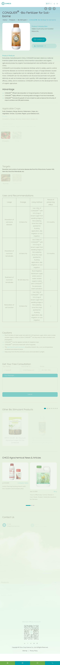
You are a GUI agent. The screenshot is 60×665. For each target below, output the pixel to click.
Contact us (39, 40)
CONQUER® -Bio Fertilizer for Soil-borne (42, 20)
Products (12, 20)
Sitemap (24, 651)
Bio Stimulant (22, 20)
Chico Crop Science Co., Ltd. (27, 648)
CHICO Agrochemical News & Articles (22, 458)
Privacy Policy (34, 651)
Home (5, 20)
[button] (45, 408)
